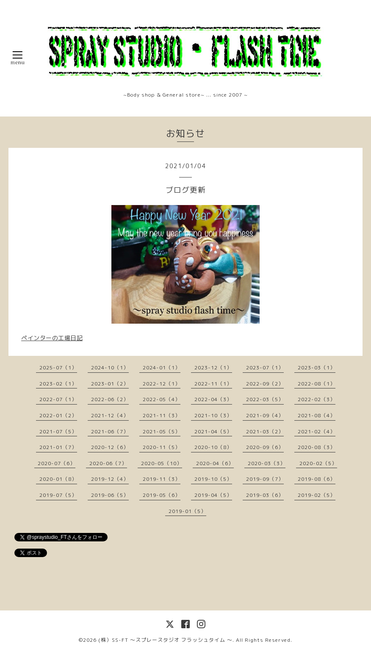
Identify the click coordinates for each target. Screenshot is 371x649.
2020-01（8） (58, 479)
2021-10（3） (213, 415)
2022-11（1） (213, 383)
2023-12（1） (213, 367)
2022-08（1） (316, 383)
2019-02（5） (316, 495)
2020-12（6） (110, 447)
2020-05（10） (161, 463)
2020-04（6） (215, 463)
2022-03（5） (265, 399)
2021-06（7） (110, 431)
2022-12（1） (161, 383)
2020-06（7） (108, 463)
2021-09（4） (265, 415)
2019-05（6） (161, 495)
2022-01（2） (58, 415)
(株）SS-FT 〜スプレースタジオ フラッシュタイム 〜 (165, 639)
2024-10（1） (110, 367)
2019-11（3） (161, 479)
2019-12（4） (110, 479)
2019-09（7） (265, 479)
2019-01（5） (187, 511)
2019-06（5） (110, 495)
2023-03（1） (316, 367)
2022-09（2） (265, 383)
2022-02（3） (316, 399)
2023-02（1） (58, 383)
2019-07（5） (58, 495)
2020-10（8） (213, 447)
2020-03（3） (266, 463)
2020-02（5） (318, 463)
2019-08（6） (316, 479)
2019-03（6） (265, 495)
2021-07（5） (58, 431)
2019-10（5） (213, 479)
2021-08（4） (316, 415)
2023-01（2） (110, 383)
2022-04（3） (213, 399)
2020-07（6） (56, 463)
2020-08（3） (316, 447)
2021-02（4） (316, 431)
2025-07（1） (58, 367)
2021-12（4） (110, 415)
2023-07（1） (265, 367)
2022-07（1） (58, 399)
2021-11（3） (161, 415)
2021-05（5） (161, 431)
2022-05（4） (161, 399)
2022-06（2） (110, 399)
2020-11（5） (161, 447)
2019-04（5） (213, 495)
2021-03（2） (265, 431)
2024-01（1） (161, 367)
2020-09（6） (265, 447)
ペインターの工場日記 (52, 338)
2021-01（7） (58, 447)
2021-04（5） (213, 431)
